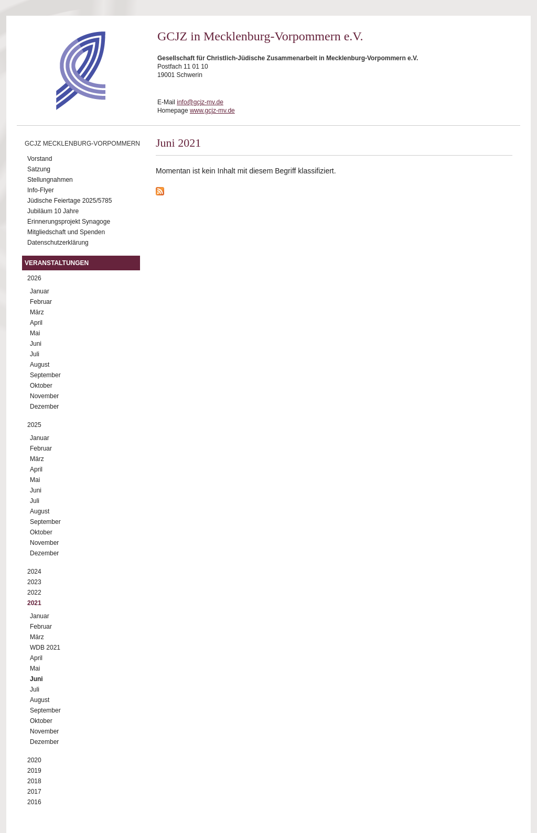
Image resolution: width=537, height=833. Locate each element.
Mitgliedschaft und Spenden (66, 232)
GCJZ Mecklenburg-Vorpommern (82, 143)
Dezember (44, 406)
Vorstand (39, 158)
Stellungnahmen (50, 179)
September (45, 375)
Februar (41, 301)
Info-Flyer (40, 190)
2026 (34, 278)
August (39, 364)
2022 (34, 592)
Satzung (38, 169)
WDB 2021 (45, 647)
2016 (34, 802)
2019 (34, 770)
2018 (34, 781)
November (44, 396)
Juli (34, 354)
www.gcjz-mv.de (212, 110)
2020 (34, 760)
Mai (35, 333)
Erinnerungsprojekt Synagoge (68, 221)
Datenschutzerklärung (58, 242)
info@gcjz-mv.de (200, 102)
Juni (35, 343)
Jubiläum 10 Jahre (53, 211)
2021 (34, 603)
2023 (34, 582)
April (36, 322)
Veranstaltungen (57, 263)
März (37, 312)
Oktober (41, 385)
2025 (34, 425)
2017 (34, 791)
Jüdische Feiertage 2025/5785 (69, 200)
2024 (34, 571)
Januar (39, 291)
